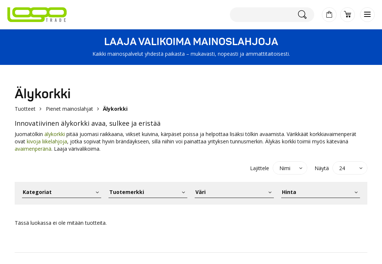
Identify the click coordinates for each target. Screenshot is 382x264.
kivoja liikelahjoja (47, 141)
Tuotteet (25, 108)
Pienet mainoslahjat (69, 108)
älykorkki (55, 134)
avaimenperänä (33, 148)
